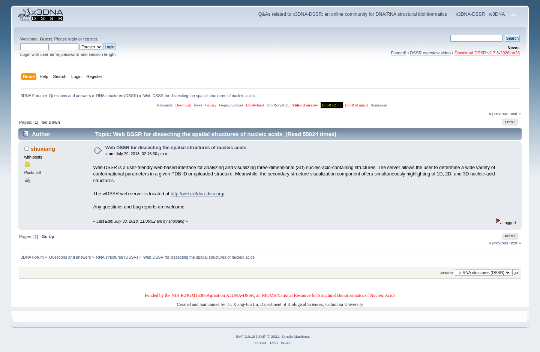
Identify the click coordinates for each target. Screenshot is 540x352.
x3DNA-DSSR (307, 14)
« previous (498, 113)
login (72, 39)
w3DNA (497, 14)
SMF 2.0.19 (245, 336)
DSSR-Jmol (255, 105)
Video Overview (305, 105)
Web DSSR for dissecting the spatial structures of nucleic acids (175, 147)
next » (515, 113)
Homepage (378, 105)
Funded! (398, 53)
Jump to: (447, 273)
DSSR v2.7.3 (332, 105)
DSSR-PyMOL (278, 105)
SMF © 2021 (268, 336)
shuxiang (42, 148)
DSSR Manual (355, 105)
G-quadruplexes (231, 105)
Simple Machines (295, 336)
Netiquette (164, 105)
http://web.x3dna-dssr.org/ (197, 193)
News (198, 105)
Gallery (210, 105)
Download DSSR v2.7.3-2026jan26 (487, 53)
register (90, 39)
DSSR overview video (430, 53)
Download (183, 105)
